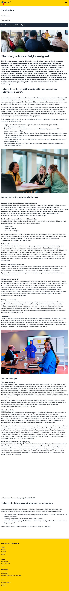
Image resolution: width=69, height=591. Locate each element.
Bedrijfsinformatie (5, 563)
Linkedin (3, 549)
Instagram (3, 553)
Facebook (3, 551)
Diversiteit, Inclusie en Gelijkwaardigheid (13, 25)
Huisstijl (3, 565)
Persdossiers (5, 16)
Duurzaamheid (5, 20)
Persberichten (4, 561)
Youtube (3, 554)
